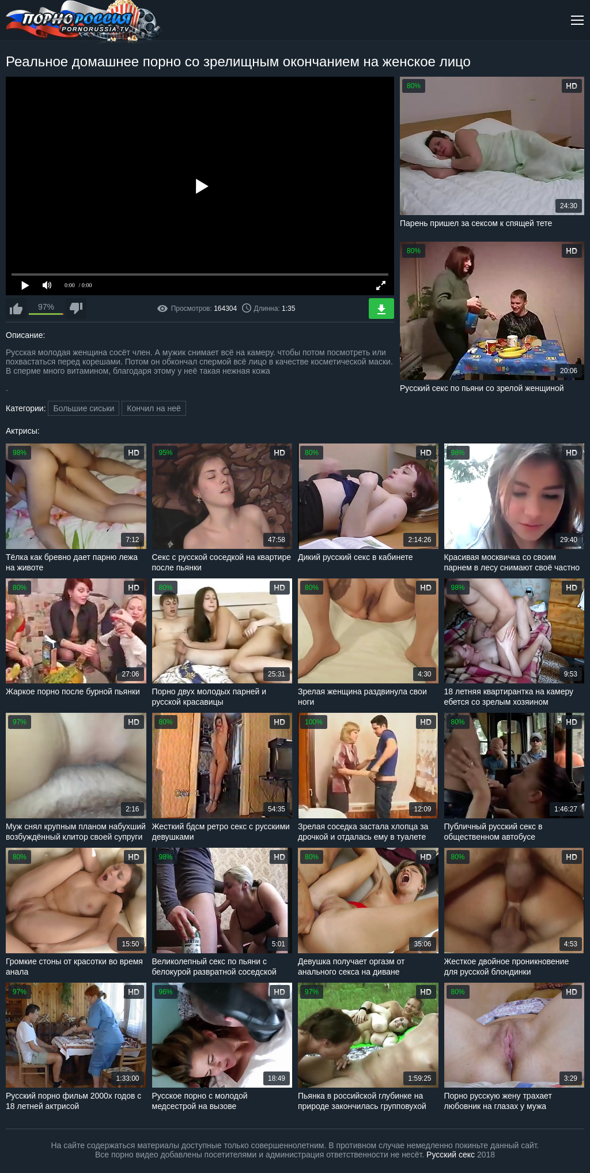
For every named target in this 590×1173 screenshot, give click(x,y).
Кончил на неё (154, 408)
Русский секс (450, 1154)
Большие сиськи (83, 408)
